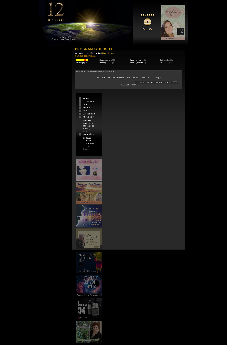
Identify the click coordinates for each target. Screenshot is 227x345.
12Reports (149, 82)
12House (141, 82)
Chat (113, 78)
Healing (102, 63)
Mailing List (88, 126)
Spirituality (164, 60)
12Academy (158, 82)
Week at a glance (82, 53)
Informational (135, 60)
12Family (157, 78)
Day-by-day (96, 53)
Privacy (86, 129)
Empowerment (105, 60)
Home (98, 78)
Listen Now (106, 78)
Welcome (87, 120)
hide (175, 82)
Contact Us (88, 123)
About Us (146, 78)
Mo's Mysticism (136, 63)
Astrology (80, 63)
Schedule (120, 78)
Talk (161, 63)
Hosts (128, 78)
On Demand (136, 78)
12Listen (167, 82)
